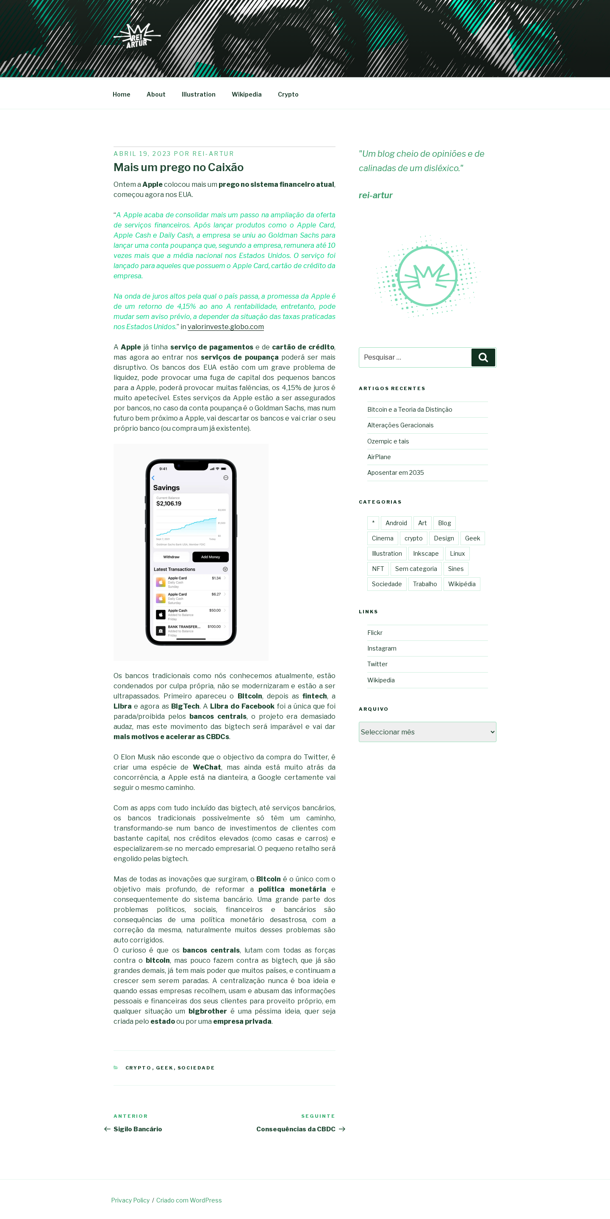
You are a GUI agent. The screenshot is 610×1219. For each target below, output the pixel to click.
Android (396, 521)
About (156, 93)
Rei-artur (213, 152)
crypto (138, 1066)
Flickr (375, 631)
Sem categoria (416, 567)
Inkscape (426, 552)
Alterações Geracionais (400, 423)
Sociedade (196, 1066)
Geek (165, 1066)
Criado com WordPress (189, 1198)
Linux (457, 552)
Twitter (377, 662)
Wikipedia (247, 93)
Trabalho (425, 582)
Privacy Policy (130, 1198)
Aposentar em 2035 (395, 471)
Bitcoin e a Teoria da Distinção (409, 408)
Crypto (288, 93)
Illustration (199, 93)
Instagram (381, 647)
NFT (378, 567)
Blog (444, 521)
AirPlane (379, 455)
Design (444, 536)
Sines (456, 567)
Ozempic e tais (388, 439)
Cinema (383, 536)
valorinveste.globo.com (226, 325)
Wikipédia (462, 582)
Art (422, 521)
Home (121, 93)
